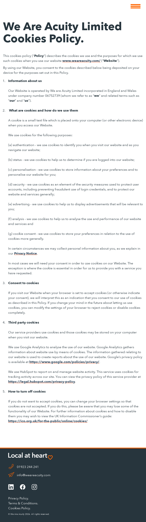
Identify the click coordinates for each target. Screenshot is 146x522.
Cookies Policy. (19, 508)
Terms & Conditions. (23, 503)
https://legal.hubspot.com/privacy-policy (41, 381)
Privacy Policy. (18, 498)
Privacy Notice (25, 253)
